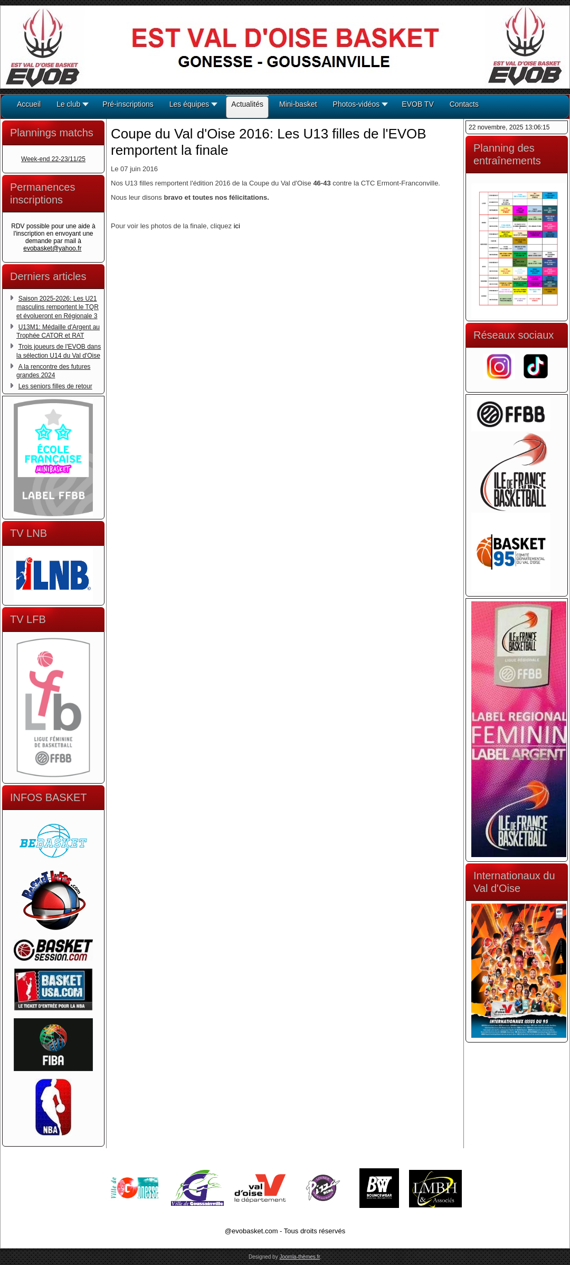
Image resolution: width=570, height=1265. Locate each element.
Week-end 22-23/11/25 (53, 159)
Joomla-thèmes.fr (299, 1257)
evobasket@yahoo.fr (52, 248)
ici (237, 226)
